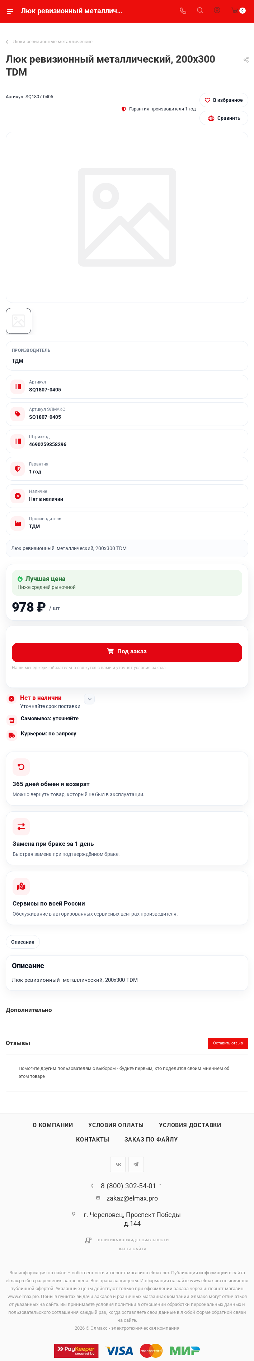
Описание (22, 942)
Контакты (92, 1140)
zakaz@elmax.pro (132, 1198)
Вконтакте (118, 1164)
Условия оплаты (116, 1125)
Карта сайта (133, 1249)
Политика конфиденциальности (133, 1240)
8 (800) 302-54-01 (128, 1186)
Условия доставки (190, 1125)
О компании (53, 1125)
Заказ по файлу (151, 1140)
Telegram (136, 1164)
